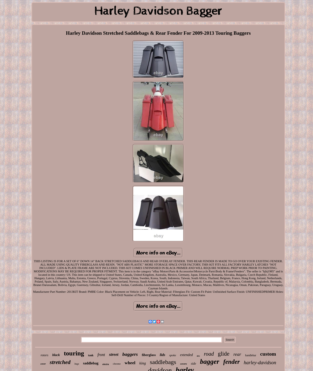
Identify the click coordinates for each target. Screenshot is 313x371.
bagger (209, 361)
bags (76, 363)
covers (183, 363)
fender (231, 361)
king (142, 363)
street (113, 354)
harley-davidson (260, 362)
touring (74, 353)
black (56, 355)
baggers (130, 354)
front (101, 354)
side (193, 363)
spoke (172, 355)
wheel (130, 362)
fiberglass (149, 355)
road (209, 354)
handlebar (250, 355)
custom (268, 354)
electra (105, 364)
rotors (44, 355)
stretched (60, 362)
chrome (117, 363)
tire (198, 356)
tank (90, 355)
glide (223, 353)
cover (43, 363)
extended (186, 355)
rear (237, 354)
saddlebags (163, 362)
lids (162, 355)
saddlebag (90, 363)
